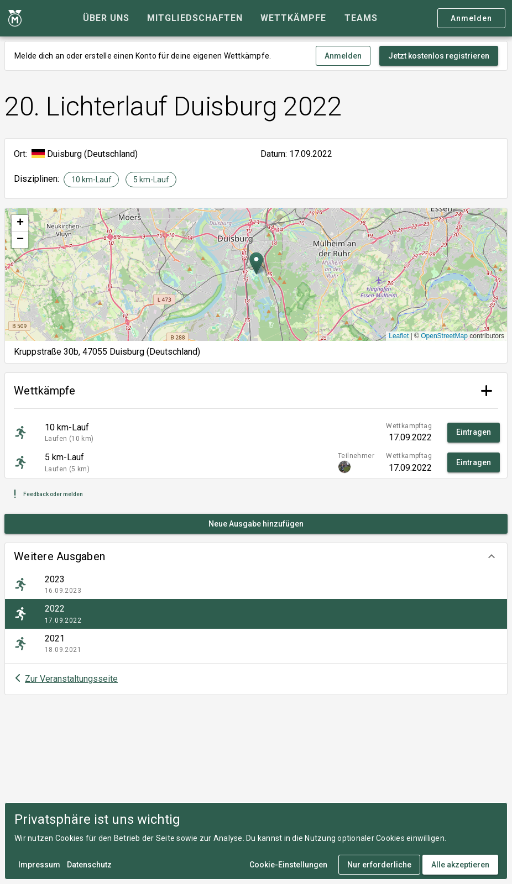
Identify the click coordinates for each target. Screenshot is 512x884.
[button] (256, 556)
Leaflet (399, 336)
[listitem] (256, 584)
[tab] (106, 18)
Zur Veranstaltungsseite (71, 678)
